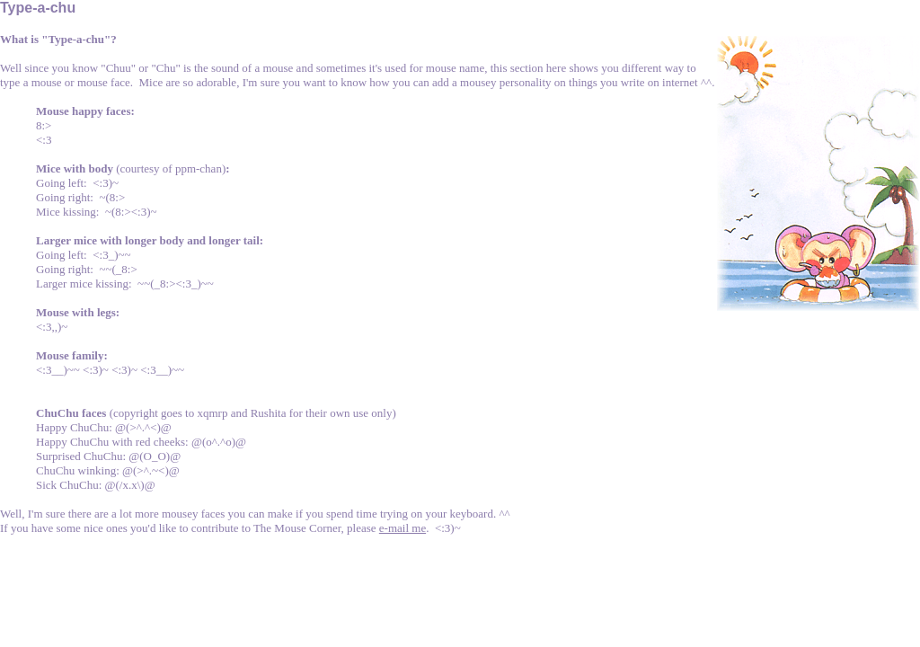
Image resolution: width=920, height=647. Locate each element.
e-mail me (402, 528)
